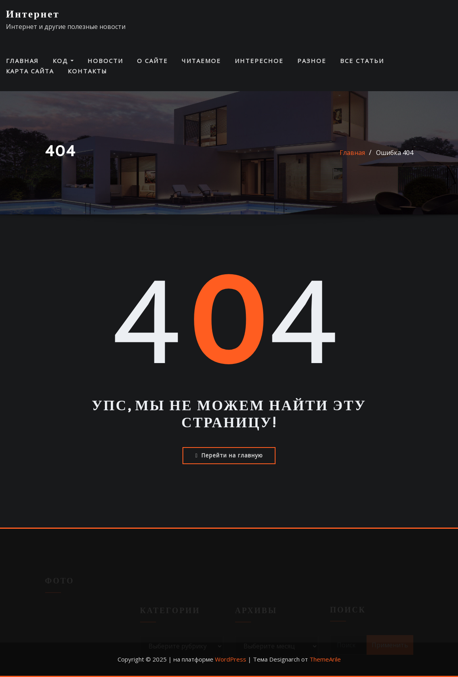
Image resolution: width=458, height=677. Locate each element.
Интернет (33, 14)
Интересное (259, 61)
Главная (22, 61)
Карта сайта (30, 71)
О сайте (152, 61)
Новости (105, 61)
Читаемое (201, 61)
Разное (311, 61)
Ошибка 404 (394, 152)
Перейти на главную (228, 455)
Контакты (87, 71)
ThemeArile (325, 659)
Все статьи (362, 61)
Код (63, 61)
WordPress (230, 659)
